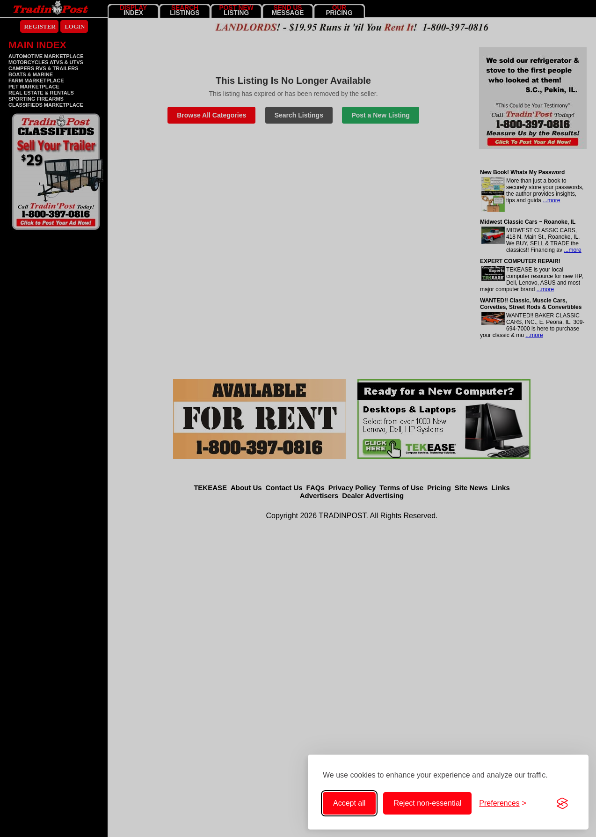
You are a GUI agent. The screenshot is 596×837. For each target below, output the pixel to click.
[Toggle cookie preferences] (502, 803)
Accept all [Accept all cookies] (349, 803)
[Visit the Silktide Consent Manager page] (562, 803)
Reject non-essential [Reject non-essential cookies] (427, 803)
